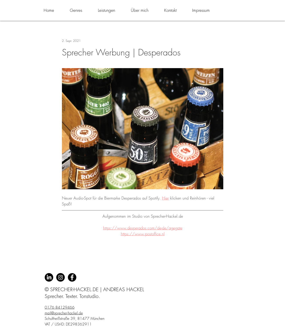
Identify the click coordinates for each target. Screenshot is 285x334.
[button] (76, 10)
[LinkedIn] (49, 277)
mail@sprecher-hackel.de (64, 312)
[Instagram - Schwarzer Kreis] (60, 277)
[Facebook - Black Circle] (72, 277)
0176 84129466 (60, 307)
